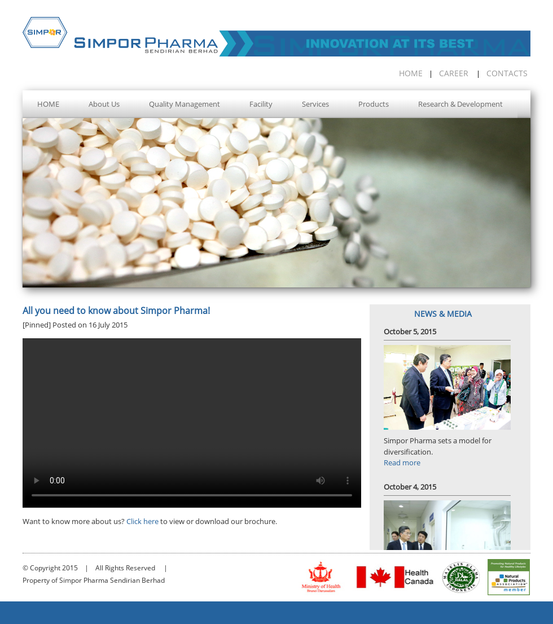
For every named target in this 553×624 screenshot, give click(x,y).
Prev (30, 208)
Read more (402, 462)
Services (315, 104)
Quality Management (184, 104)
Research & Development (460, 104)
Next (523, 208)
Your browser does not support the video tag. (192, 423)
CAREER (453, 73)
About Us (104, 104)
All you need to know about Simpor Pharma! (116, 310)
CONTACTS (507, 73)
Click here (142, 521)
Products (373, 104)
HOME (411, 73)
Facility (261, 104)
